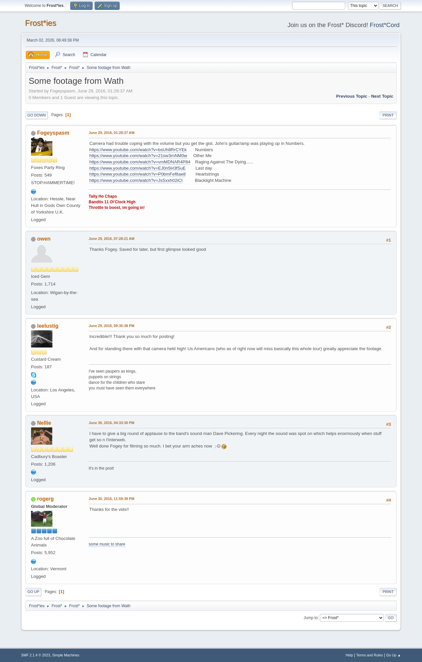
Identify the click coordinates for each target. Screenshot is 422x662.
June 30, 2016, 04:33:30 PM (111, 423)
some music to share (107, 544)
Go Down (36, 115)
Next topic (382, 96)
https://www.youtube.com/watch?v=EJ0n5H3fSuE (137, 168)
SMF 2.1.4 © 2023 (35, 655)
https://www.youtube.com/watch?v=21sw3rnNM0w (138, 155)
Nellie (44, 423)
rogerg (45, 499)
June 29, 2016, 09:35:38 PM (111, 326)
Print (388, 115)
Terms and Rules (369, 655)
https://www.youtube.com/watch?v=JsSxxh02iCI (136, 180)
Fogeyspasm (53, 133)
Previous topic (351, 96)
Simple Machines (65, 655)
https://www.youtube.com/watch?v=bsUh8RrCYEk (138, 149)
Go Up (33, 592)
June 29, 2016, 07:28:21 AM (112, 239)
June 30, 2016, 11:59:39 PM (111, 499)
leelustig (47, 326)
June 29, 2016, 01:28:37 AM (112, 133)
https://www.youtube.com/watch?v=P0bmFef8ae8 (137, 174)
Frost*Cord (385, 24)
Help (349, 655)
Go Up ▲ (393, 655)
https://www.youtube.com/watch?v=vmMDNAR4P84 (139, 161)
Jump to (311, 617)
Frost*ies (40, 22)
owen (43, 239)
